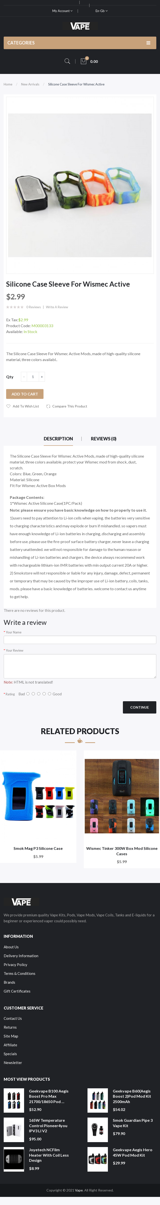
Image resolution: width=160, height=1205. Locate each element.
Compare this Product (69, 406)
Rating (10, 694)
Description (58, 438)
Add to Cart (25, 394)
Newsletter (13, 1062)
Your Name (13, 632)
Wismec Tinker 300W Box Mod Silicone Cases (122, 851)
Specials (10, 1053)
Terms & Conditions (19, 973)
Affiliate (10, 1045)
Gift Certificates (17, 991)
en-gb (102, 11)
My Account (62, 11)
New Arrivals (30, 84)
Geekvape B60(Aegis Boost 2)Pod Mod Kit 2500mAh (132, 1096)
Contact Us (13, 1018)
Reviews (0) (103, 438)
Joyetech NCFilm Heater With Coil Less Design (49, 1155)
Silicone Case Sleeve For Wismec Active (76, 84)
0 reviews (33, 307)
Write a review (57, 307)
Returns (10, 1027)
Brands (9, 982)
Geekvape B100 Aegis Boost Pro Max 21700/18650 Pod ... (49, 1096)
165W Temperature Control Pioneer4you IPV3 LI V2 (48, 1125)
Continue (139, 707)
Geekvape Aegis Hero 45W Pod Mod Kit (132, 1152)
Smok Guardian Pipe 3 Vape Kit (133, 1123)
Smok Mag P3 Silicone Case (38, 848)
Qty (10, 376)
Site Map (11, 1036)
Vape (79, 1190)
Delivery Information (21, 955)
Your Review (14, 650)
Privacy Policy (15, 964)
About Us (11, 947)
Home (8, 84)
